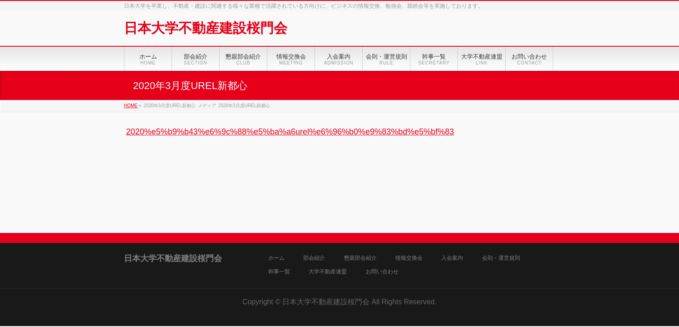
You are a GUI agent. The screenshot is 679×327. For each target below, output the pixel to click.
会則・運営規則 (501, 258)
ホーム (276, 258)
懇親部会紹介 (360, 258)
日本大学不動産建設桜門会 (205, 27)
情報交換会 (409, 258)
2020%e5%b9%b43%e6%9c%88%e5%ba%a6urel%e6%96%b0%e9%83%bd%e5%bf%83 (290, 131)
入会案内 (452, 258)
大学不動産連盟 (328, 272)
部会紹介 (314, 258)
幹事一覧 (279, 272)
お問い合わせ (382, 272)
